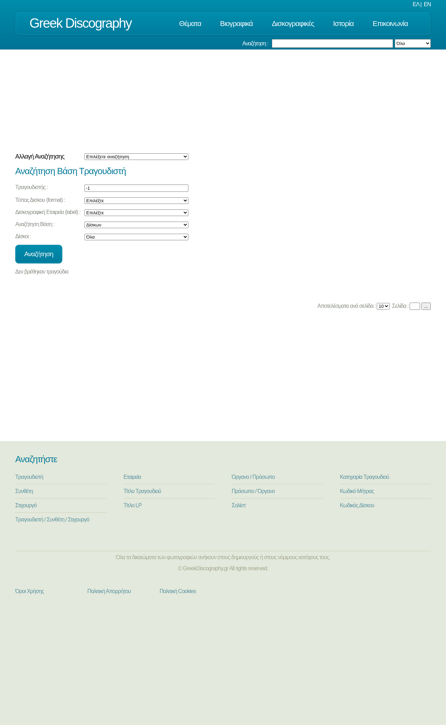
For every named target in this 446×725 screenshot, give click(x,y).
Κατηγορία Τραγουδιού (364, 477)
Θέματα (190, 23)
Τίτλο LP (133, 505)
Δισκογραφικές (293, 23)
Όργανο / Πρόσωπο (253, 477)
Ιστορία (343, 23)
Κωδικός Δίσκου (357, 505)
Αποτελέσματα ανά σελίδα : (346, 306)
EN (427, 4)
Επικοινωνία (390, 23)
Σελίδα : (400, 306)
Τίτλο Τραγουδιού (142, 491)
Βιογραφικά (236, 23)
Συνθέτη (24, 491)
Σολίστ (239, 505)
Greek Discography (80, 23)
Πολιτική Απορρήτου (109, 591)
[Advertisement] (223, 101)
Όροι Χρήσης (29, 591)
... (426, 306)
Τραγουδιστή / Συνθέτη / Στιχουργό (52, 519)
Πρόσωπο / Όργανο (253, 491)
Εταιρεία (132, 477)
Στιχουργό (26, 505)
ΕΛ (416, 4)
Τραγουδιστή (29, 477)
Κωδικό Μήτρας (357, 491)
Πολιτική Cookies (178, 591)
